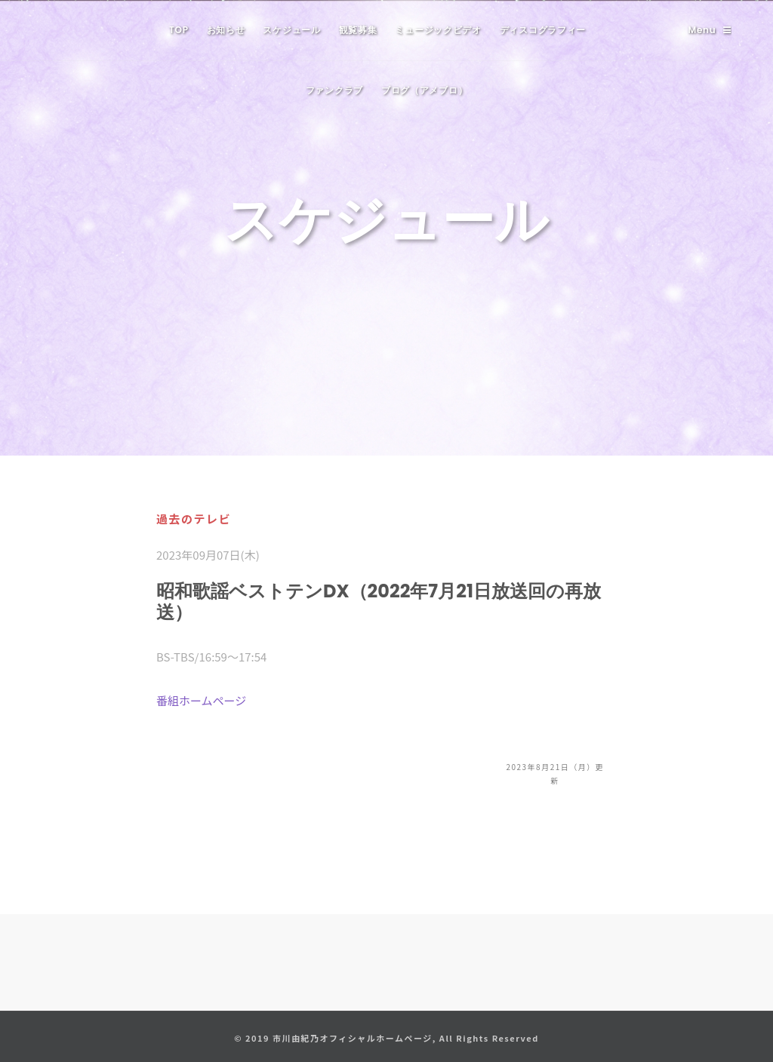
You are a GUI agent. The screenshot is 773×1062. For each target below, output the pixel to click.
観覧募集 (358, 29)
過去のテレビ (193, 518)
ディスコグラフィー (543, 29)
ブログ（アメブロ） (424, 90)
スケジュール (291, 29)
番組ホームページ (201, 700)
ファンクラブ (334, 90)
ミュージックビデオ (438, 29)
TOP (179, 29)
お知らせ (226, 29)
